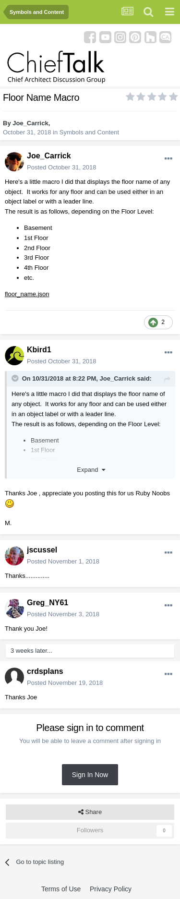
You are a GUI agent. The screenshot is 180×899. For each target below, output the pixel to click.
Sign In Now (90, 775)
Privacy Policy (111, 889)
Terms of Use (61, 889)
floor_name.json (27, 294)
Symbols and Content (89, 132)
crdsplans (45, 671)
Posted (61, 167)
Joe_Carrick (30, 123)
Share (90, 812)
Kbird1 (39, 350)
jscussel (42, 550)
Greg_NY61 (47, 603)
